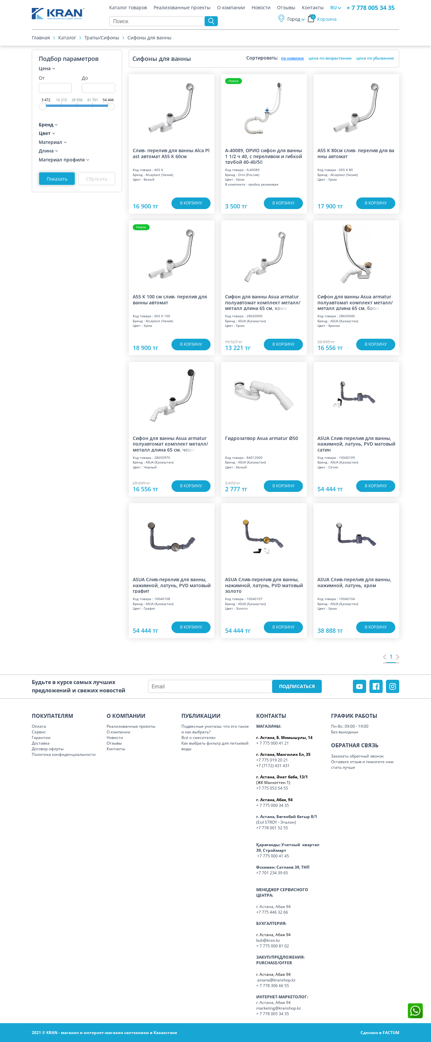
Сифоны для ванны (149, 38)
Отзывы (286, 8)
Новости (261, 8)
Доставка (41, 743)
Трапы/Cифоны (101, 38)
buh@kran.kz (268, 940)
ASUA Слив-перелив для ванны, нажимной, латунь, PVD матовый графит (172, 585)
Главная (41, 38)
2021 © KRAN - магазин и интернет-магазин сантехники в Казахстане (104, 1032)
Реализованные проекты (182, 8)
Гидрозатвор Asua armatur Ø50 (261, 438)
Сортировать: (262, 58)
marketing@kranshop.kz (278, 1008)
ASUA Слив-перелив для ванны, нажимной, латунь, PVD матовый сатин (356, 443)
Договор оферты (48, 749)
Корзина (324, 19)
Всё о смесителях (198, 737)
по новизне (292, 58)
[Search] (158, 21)
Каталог (67, 38)
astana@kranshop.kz (276, 980)
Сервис (39, 732)
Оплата (39, 726)
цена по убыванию (375, 58)
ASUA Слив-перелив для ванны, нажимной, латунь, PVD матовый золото (264, 585)
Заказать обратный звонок (357, 756)
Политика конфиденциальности (64, 754)
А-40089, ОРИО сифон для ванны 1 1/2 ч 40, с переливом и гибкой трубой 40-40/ (263, 156)
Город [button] (293, 19)
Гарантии (41, 737)
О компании (231, 8)
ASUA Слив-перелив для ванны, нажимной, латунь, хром (354, 582)
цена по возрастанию (330, 58)
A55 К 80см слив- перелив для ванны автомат (355, 153)
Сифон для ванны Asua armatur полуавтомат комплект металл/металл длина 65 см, (262, 302)
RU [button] (333, 8)
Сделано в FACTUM (379, 1032)
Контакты (313, 8)
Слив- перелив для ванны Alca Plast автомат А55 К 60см (171, 153)
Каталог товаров (128, 8)
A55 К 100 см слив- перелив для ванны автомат (170, 299)
